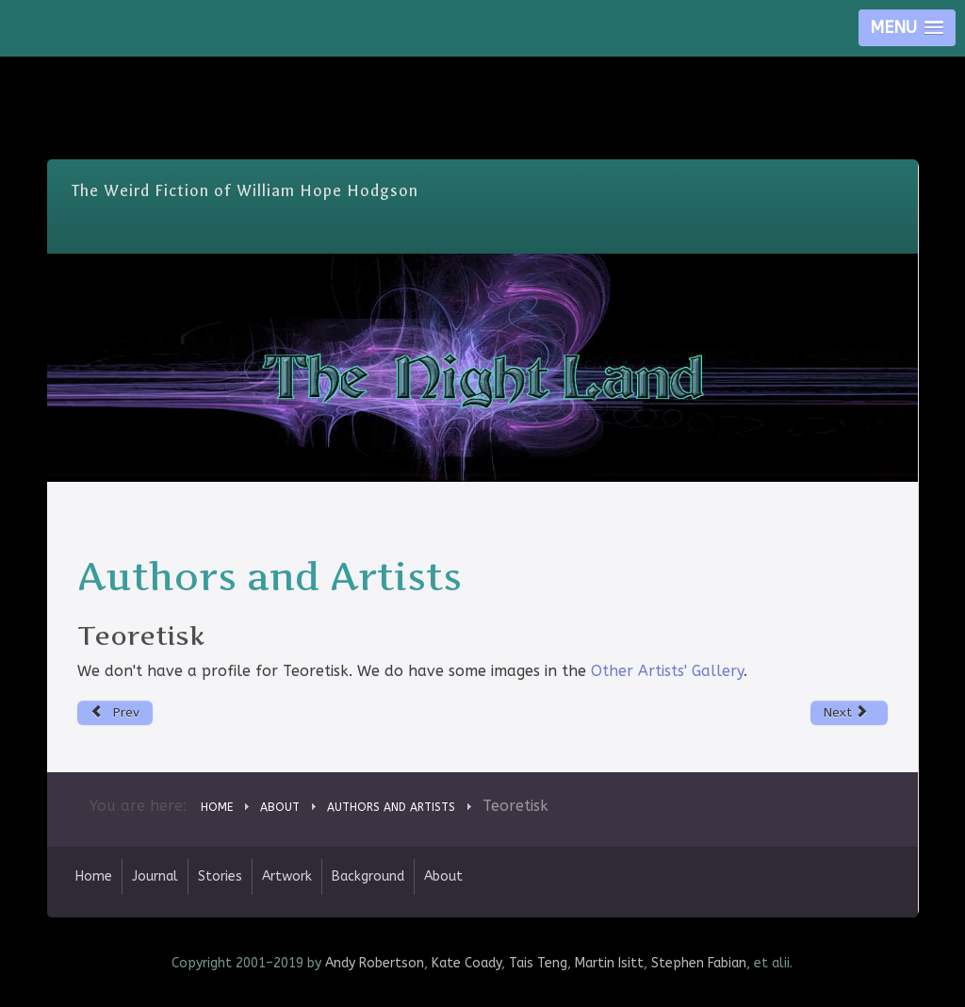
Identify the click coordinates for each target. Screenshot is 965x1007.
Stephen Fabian (698, 963)
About (443, 876)
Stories (220, 876)
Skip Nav (483, 70)
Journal (155, 876)
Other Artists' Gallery (667, 671)
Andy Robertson (374, 963)
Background (368, 876)
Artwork (287, 876)
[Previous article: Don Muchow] (115, 713)
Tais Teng (538, 963)
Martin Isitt (609, 963)
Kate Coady (466, 963)
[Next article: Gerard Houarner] (849, 713)
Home (93, 876)
